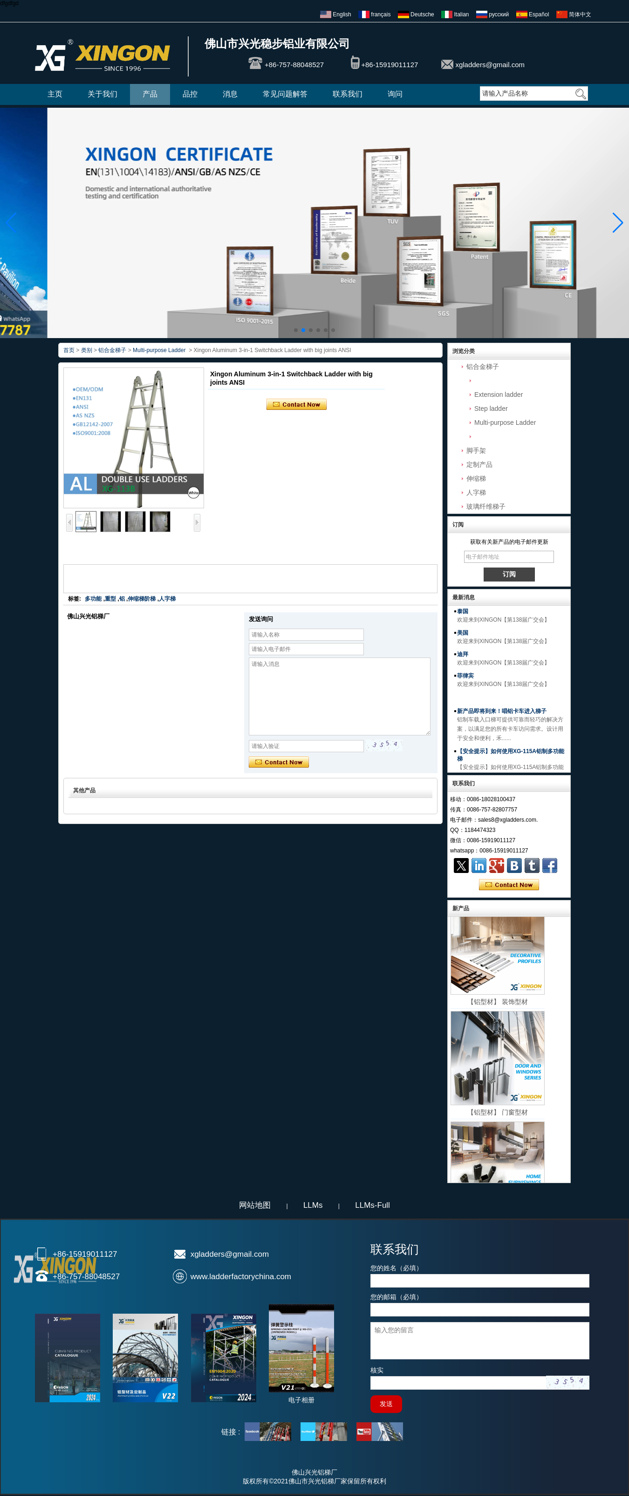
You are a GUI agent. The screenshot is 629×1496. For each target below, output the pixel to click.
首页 (69, 350)
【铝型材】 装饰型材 (497, 1006)
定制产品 (479, 464)
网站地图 (255, 1205)
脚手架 (476, 450)
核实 (376, 1370)
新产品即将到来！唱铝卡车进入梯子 (502, 714)
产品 (150, 94)
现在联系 (509, 885)
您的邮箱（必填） (396, 1297)
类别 (86, 350)
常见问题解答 (285, 94)
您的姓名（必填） (396, 1268)
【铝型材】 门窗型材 (497, 1116)
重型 (110, 599)
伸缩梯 (476, 478)
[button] (296, 330)
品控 (190, 94)
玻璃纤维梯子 (486, 506)
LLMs (313, 1205)
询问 (395, 94)
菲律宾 (465, 678)
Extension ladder (498, 394)
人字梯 (476, 492)
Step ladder (491, 408)
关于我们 (102, 94)
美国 (462, 635)
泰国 (462, 614)
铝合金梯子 (482, 366)
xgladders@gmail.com (490, 65)
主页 (55, 94)
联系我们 (347, 94)
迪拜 (462, 657)
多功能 (93, 599)
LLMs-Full (372, 1205)
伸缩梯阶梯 (142, 599)
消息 (230, 94)
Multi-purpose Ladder (505, 422)
